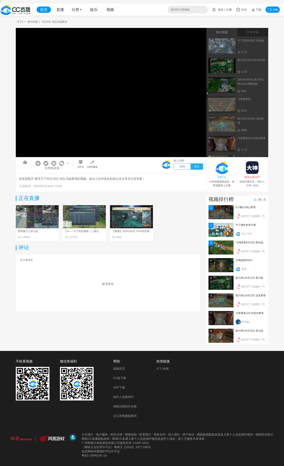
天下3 (20, 21)
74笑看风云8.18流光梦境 (250, 313)
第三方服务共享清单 (191, 438)
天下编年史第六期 (246, 224)
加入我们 (174, 434)
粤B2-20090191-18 (94, 455)
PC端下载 (119, 378)
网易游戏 (131, 434)
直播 (60, 10)
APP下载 (119, 387)
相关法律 (116, 434)
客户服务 (102, 434)
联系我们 (145, 434)
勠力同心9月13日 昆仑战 (249, 330)
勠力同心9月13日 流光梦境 (251, 295)
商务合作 (160, 434)
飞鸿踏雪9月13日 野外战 (249, 242)
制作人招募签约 (123, 396)
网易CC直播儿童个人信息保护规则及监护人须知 (143, 438)
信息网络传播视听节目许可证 (101, 451)
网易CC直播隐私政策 (95, 438)
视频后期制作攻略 (125, 406)
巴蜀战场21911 (244, 260)
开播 (273, 10)
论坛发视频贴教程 (125, 415)
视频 (110, 10)
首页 (44, 10)
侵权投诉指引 (264, 434)
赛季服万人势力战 (28, 231)
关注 (196, 166)
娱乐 (94, 10)
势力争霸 (33, 21)
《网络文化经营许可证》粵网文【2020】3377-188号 (116, 447)
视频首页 (119, 368)
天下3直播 (162, 368)
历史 (241, 9)
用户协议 (188, 434)
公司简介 (87, 434)
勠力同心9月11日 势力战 (249, 277)
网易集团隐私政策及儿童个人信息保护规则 (225, 434)
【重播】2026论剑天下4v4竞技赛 (131, 231)
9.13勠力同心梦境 (246, 207)
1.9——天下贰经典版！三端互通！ (84, 231)
